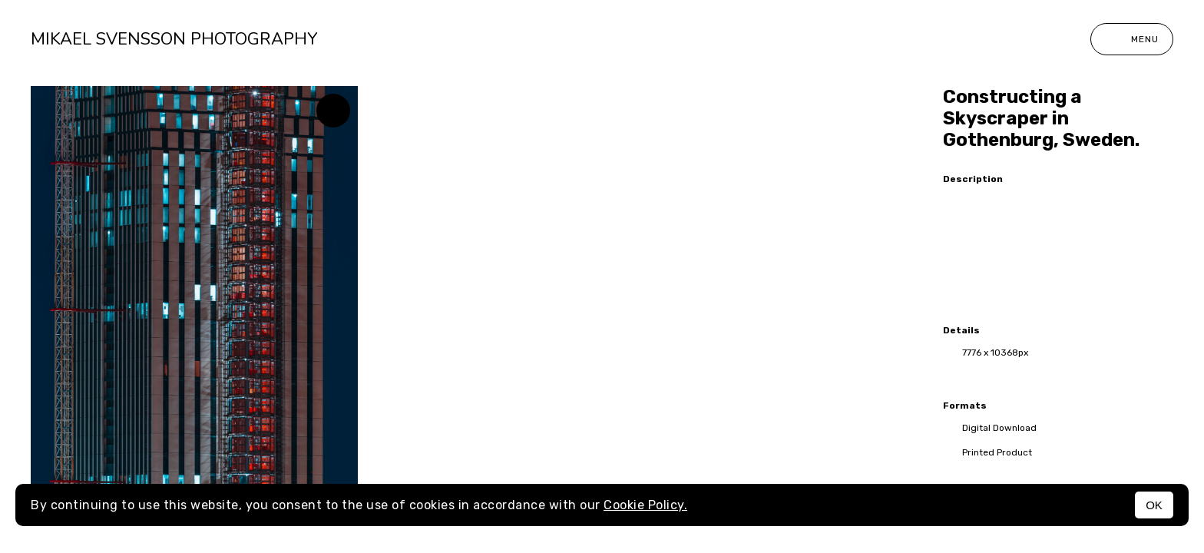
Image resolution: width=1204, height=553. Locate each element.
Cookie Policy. (645, 505)
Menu (1132, 39)
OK (1154, 505)
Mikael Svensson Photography (174, 39)
